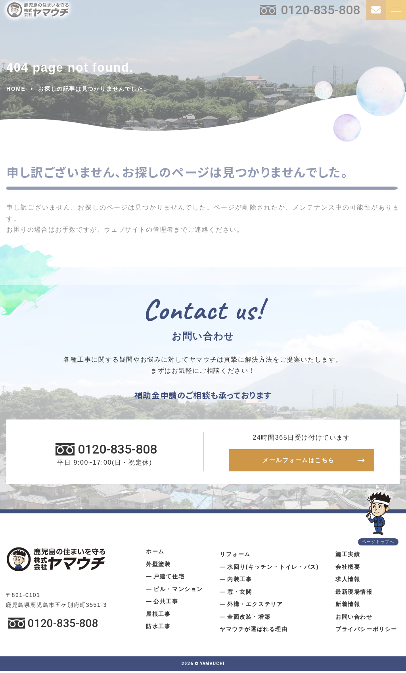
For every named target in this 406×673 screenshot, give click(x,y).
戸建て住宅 (168, 578)
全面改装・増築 (248, 618)
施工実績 (347, 556)
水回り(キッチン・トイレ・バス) (273, 568)
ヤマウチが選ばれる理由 (254, 631)
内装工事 (239, 581)
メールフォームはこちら (298, 461)
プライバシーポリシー (366, 631)
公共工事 (165, 603)
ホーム (155, 553)
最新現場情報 (354, 593)
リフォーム (235, 556)
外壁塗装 (158, 565)
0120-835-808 (320, 9)
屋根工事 (158, 615)
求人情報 (347, 581)
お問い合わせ (354, 618)
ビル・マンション (178, 590)
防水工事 (158, 628)
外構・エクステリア (255, 606)
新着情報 (347, 606)
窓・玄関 (239, 593)
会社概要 (347, 568)
